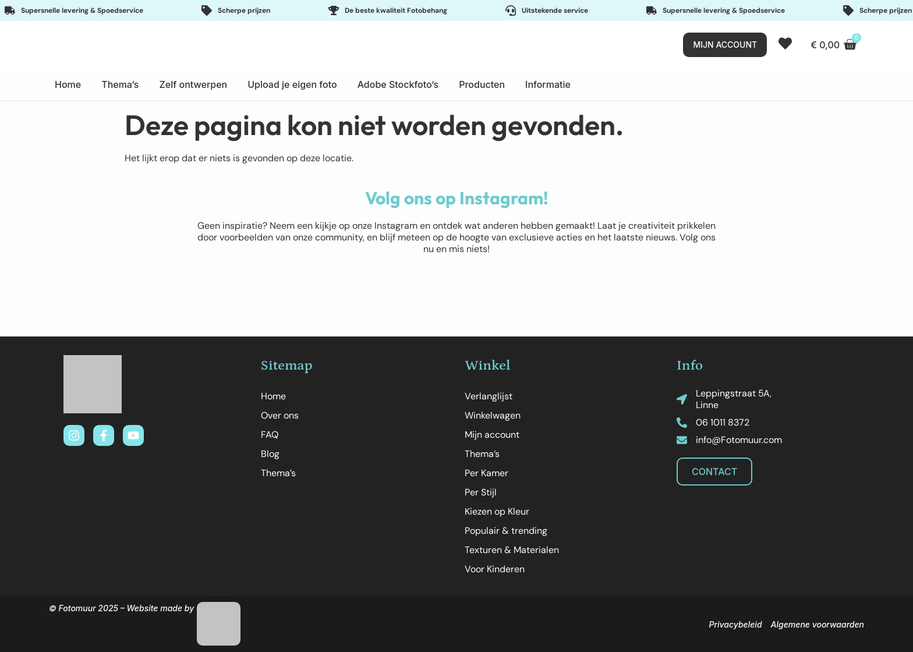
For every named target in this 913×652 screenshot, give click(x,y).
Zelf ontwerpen (193, 84)
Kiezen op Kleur (497, 511)
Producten (482, 84)
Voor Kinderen (495, 569)
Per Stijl (481, 492)
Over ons (280, 415)
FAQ (269, 434)
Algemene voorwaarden (817, 624)
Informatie (548, 84)
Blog (270, 454)
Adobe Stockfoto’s (398, 84)
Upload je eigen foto (292, 84)
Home (68, 84)
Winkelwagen (493, 415)
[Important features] (456, 10)
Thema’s (120, 84)
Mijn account (492, 434)
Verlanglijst (488, 396)
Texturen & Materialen (512, 550)
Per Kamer (486, 473)
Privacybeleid (735, 624)
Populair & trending (506, 531)
